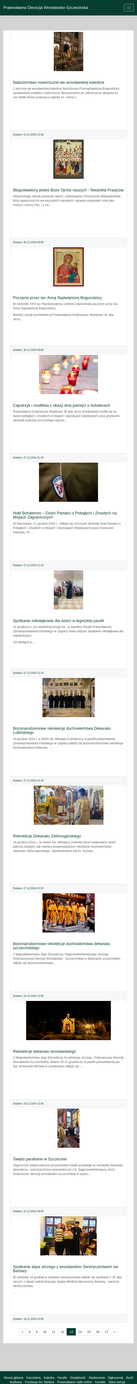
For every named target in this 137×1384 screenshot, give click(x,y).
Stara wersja (116, 1382)
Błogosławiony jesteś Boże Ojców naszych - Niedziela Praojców (68, 190)
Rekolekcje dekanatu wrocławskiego (44, 1051)
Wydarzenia (97, 1377)
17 (106, 1332)
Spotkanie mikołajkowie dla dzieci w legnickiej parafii (58, 621)
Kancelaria (33, 1377)
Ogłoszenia (115, 1377)
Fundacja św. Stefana (39, 1382)
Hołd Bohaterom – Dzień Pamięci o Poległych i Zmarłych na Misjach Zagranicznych (65, 515)
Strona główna (13, 1377)
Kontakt (100, 1382)
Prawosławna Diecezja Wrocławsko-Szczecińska (45, 7)
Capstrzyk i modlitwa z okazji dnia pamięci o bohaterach (61, 405)
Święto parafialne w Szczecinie (40, 1159)
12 (62, 1332)
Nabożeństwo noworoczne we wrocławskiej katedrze (58, 82)
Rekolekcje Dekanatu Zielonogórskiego (47, 836)
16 (98, 1332)
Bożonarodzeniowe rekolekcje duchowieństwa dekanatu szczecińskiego (61, 946)
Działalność (78, 1377)
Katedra (49, 1377)
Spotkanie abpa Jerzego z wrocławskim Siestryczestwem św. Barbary (66, 1269)
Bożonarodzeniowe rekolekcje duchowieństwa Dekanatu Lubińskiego (62, 730)
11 (53, 1332)
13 (71, 1332)
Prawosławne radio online (74, 1382)
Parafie (62, 1377)
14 (80, 1332)
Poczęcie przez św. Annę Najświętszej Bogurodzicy (57, 298)
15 (89, 1332)
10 (44, 1332)
